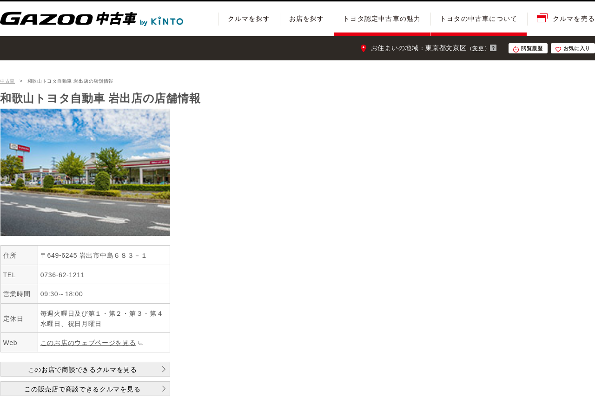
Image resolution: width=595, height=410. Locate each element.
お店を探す (306, 18)
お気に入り (577, 48)
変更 (478, 48)
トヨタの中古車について (478, 18)
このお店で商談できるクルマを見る (82, 369)
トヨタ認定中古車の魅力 (382, 18)
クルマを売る (574, 18)
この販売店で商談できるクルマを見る (82, 389)
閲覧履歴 (532, 48)
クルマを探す (249, 18)
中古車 (7, 81)
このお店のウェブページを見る (88, 342)
